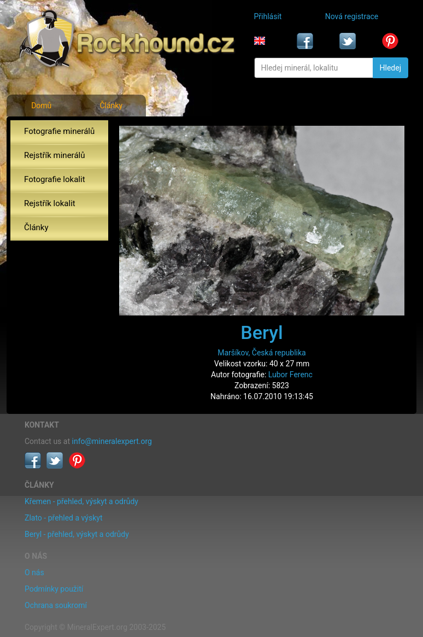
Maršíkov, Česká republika (262, 352)
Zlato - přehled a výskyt (63, 517)
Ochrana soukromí (56, 605)
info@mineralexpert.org (112, 441)
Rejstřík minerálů (54, 155)
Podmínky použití (54, 589)
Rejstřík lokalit (49, 203)
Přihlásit (268, 16)
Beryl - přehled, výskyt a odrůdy (77, 534)
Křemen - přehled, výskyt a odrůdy (81, 501)
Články (110, 105)
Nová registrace (352, 16)
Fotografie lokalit (54, 179)
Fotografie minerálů (59, 131)
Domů (41, 105)
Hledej (390, 67)
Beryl (261, 332)
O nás (34, 572)
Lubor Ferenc (290, 374)
